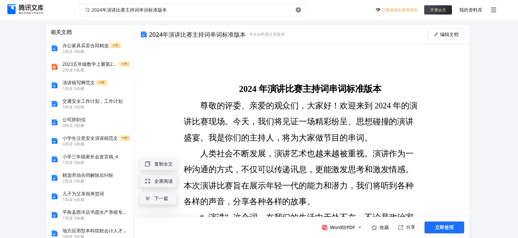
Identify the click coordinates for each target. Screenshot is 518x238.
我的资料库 (470, 10)
